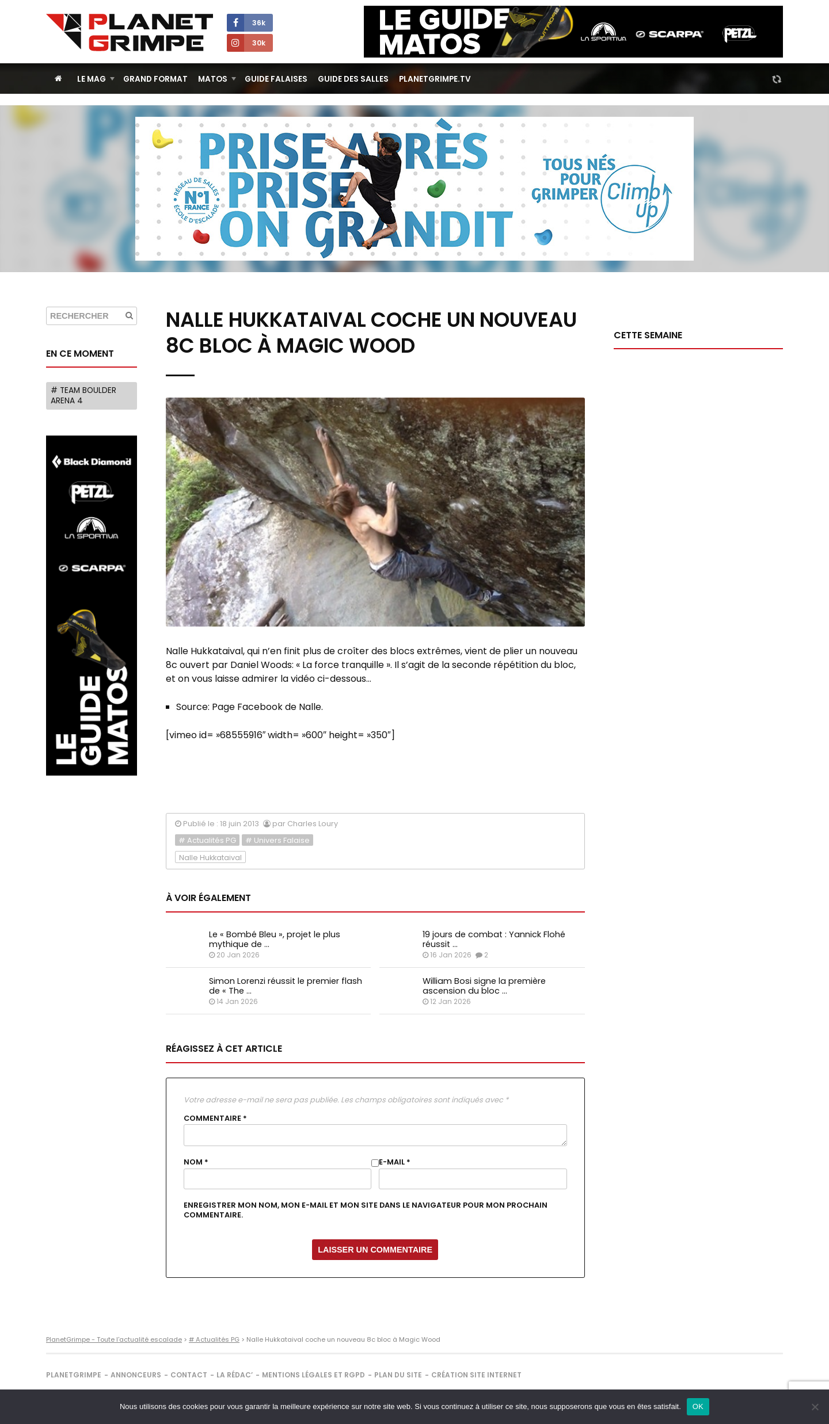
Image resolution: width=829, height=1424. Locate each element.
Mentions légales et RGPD (313, 1375)
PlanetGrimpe (73, 1375)
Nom (196, 1162)
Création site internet (476, 1375)
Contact (188, 1375)
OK (698, 1406)
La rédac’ (234, 1375)
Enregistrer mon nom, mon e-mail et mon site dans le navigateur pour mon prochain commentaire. (365, 1210)
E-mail (394, 1162)
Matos (212, 79)
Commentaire (215, 1118)
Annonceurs (136, 1375)
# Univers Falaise (277, 840)
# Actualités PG (207, 840)
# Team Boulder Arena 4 (83, 395)
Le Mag (91, 79)
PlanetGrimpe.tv (435, 79)
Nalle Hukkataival (210, 857)
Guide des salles (353, 79)
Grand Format (155, 79)
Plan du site (398, 1375)
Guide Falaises (276, 79)
